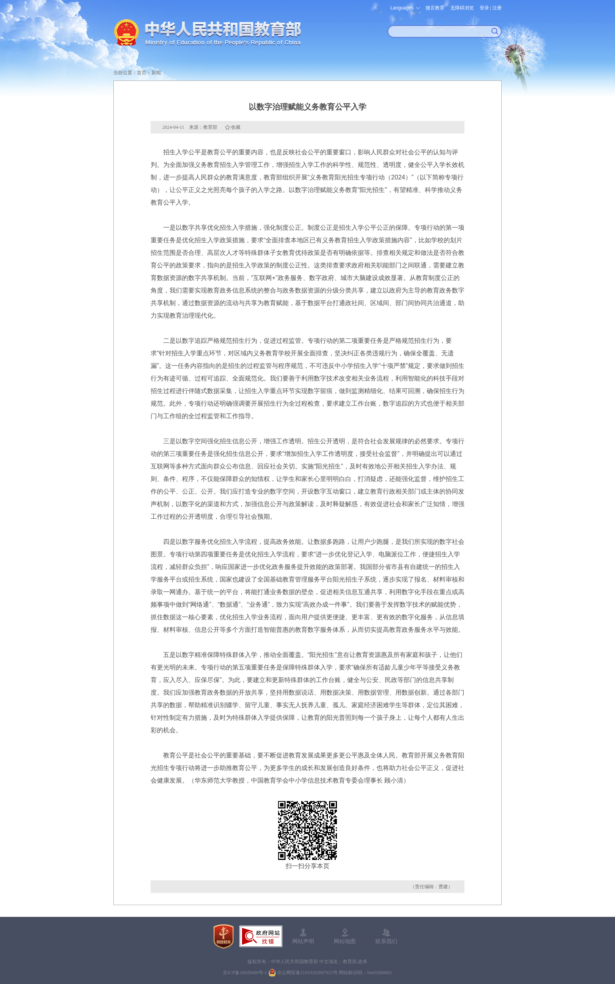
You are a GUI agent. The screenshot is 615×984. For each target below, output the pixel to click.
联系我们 (386, 941)
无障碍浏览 (462, 8)
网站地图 (345, 941)
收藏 (235, 127)
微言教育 (435, 8)
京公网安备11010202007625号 (307, 972)
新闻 (156, 72)
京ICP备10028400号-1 (245, 972)
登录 (484, 8)
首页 (141, 72)
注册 (497, 8)
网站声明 (303, 941)
